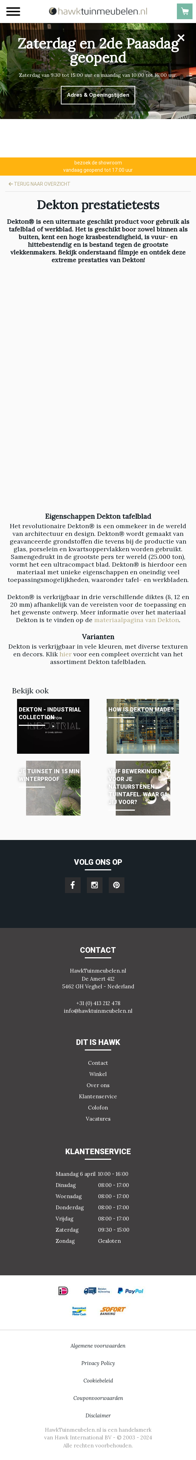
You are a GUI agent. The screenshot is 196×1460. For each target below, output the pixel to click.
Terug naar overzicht (40, 184)
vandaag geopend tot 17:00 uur (98, 166)
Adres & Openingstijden (98, 95)
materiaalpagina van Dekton (136, 620)
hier (66, 654)
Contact (98, 1063)
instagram (95, 885)
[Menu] (13, 11)
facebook (73, 885)
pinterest (116, 885)
